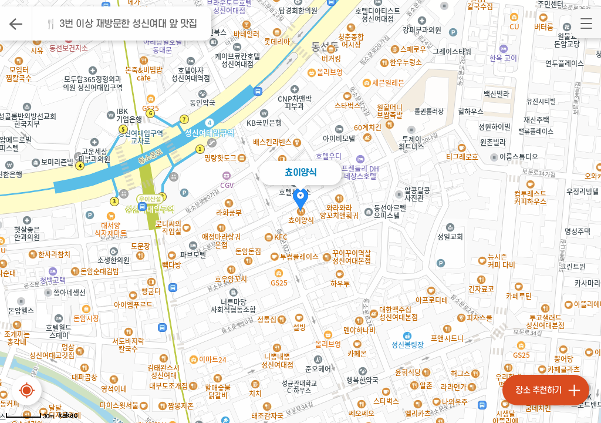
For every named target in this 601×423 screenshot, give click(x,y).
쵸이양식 (300, 172)
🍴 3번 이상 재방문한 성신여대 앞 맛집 (121, 24)
